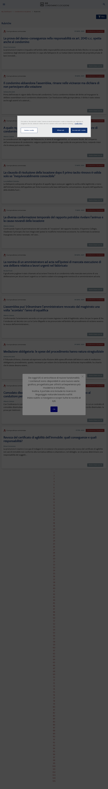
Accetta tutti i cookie (79, 130)
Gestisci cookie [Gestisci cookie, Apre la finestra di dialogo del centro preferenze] (29, 130)
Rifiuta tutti (60, 130)
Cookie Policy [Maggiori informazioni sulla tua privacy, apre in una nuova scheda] (79, 123)
